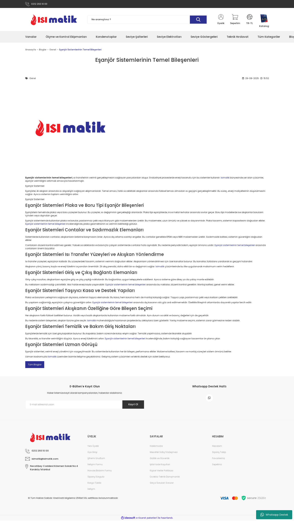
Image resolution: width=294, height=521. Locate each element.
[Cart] (235, 20)
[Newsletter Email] (84, 405)
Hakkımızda (156, 446)
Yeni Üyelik (93, 446)
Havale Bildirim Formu (100, 471)
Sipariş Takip (219, 452)
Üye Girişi (92, 452)
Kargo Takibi (94, 483)
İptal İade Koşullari (160, 464)
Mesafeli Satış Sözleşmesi (164, 452)
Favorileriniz (218, 458)
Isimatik (225, 178)
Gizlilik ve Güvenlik (159, 458)
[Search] (147, 20)
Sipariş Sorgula (96, 477)
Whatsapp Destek (274, 515)
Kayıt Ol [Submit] (132, 405)
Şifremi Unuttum (96, 458)
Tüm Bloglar (35, 365)
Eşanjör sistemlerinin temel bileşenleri (45, 224)
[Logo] (53, 20)
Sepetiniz (217, 464)
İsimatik (52, 357)
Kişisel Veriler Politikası (161, 471)
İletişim (91, 489)
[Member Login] (221, 20)
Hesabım (217, 446)
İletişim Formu (95, 464)
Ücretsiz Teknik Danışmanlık (165, 477)
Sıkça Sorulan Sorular (162, 483)
